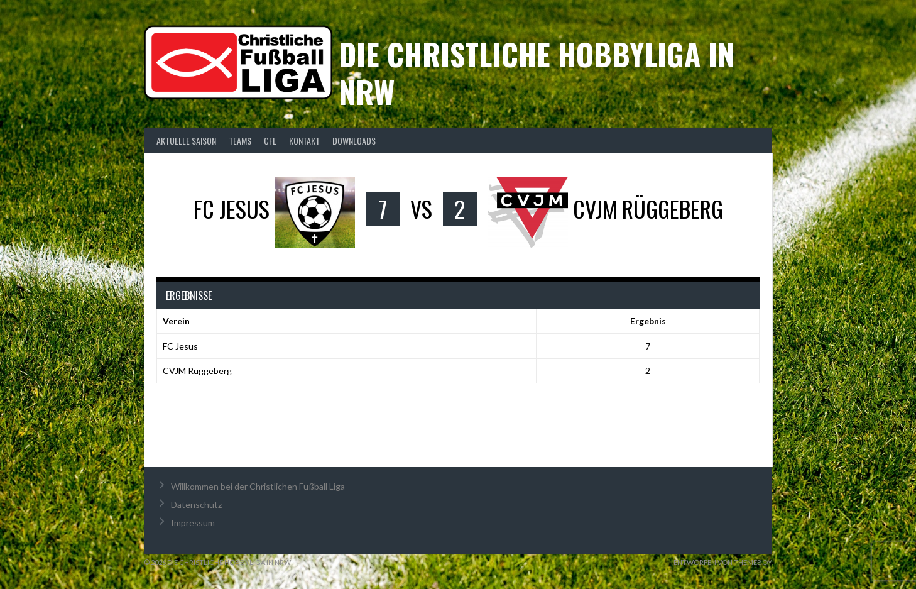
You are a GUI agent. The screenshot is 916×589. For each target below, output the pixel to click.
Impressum (193, 522)
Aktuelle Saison (186, 140)
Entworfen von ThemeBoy (722, 562)
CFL (270, 140)
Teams (240, 140)
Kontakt (304, 140)
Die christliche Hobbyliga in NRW (536, 72)
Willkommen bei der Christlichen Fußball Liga (258, 486)
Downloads (354, 140)
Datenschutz (196, 504)
